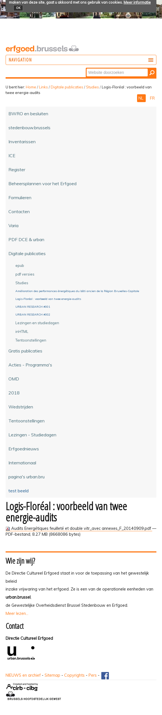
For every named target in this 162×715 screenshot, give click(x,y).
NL (141, 98)
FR (152, 98)
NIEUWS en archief (23, 675)
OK (18, 8)
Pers (93, 675)
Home (31, 87)
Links (43, 87)
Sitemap (52, 675)
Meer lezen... (17, 613)
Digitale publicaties (67, 87)
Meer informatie (137, 2)
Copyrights (74, 675)
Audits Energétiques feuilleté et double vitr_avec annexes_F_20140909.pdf (79, 528)
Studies (92, 87)
